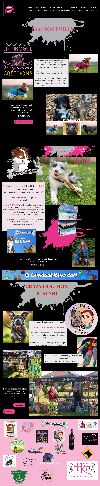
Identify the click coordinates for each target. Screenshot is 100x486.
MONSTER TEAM (41, 7)
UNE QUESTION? (91, 10)
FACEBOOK (19, 405)
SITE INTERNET (9, 411)
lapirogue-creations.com (23, 122)
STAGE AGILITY (35, 10)
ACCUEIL (29, 7)
